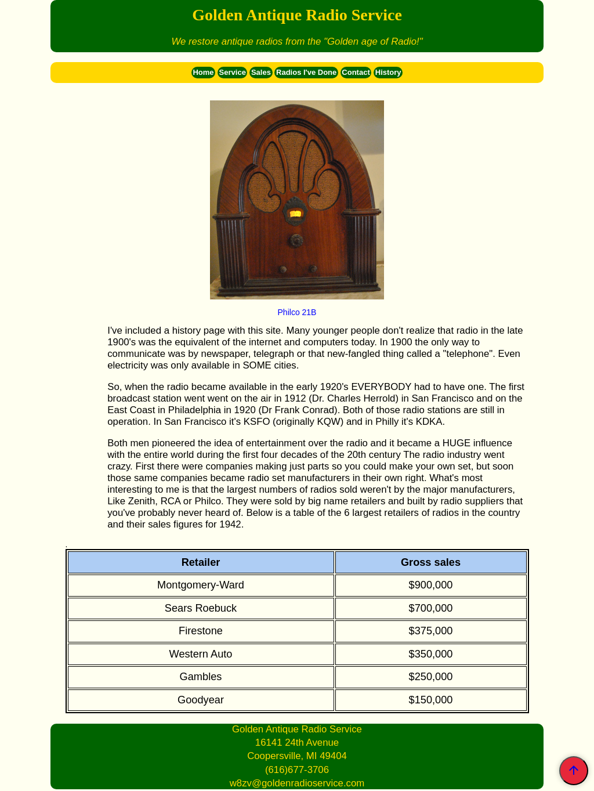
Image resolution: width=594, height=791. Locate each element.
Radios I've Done (306, 72)
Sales (261, 72)
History (388, 72)
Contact (356, 72)
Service (232, 72)
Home (203, 72)
